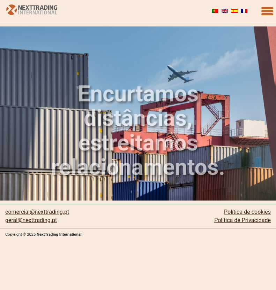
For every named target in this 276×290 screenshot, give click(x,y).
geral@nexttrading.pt (31, 220)
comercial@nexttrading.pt (37, 212)
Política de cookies (247, 212)
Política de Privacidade (242, 220)
